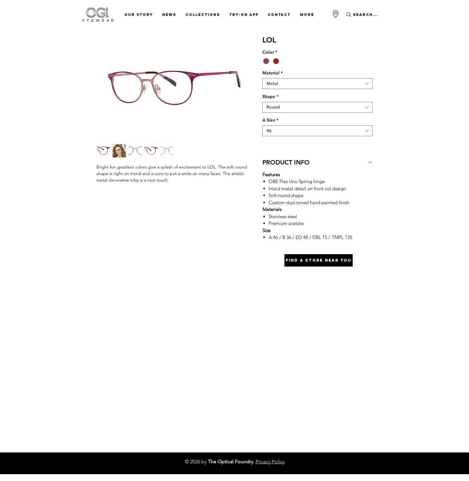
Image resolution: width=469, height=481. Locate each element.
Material (272, 73)
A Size (270, 120)
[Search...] (366, 14)
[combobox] (317, 83)
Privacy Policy (270, 462)
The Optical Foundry (230, 462)
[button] (139, 14)
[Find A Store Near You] (318, 260)
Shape (270, 96)
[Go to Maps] (335, 14)
